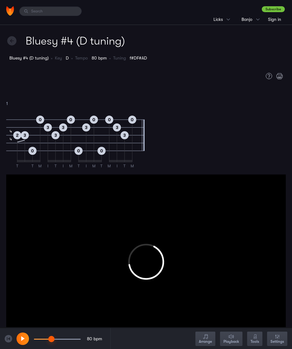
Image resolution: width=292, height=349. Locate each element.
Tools (255, 339)
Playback (231, 339)
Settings (277, 339)
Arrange (205, 339)
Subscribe (273, 9)
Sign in (274, 19)
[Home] (10, 11)
